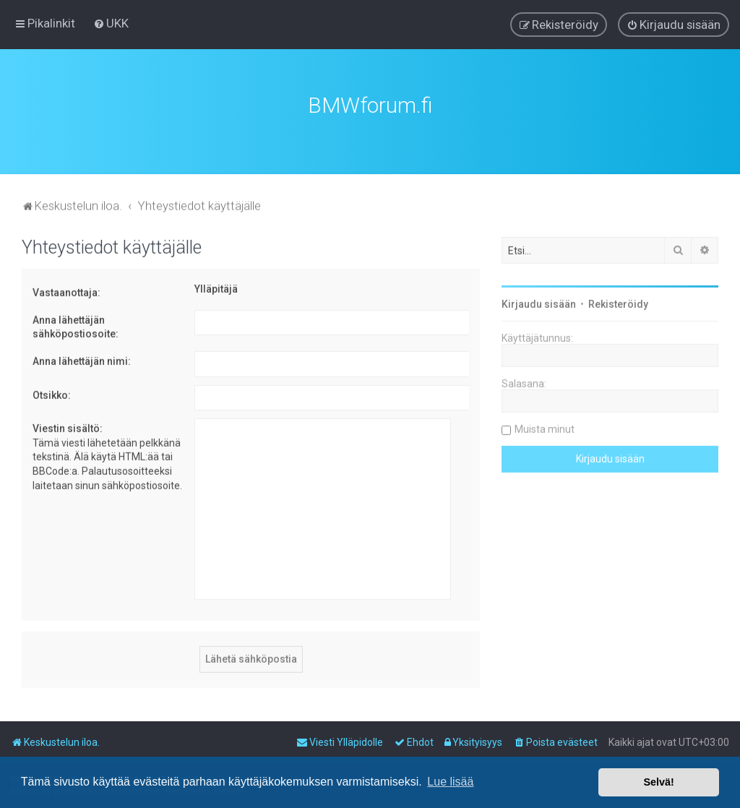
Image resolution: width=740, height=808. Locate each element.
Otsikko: (52, 391)
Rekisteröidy (618, 300)
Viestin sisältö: (68, 425)
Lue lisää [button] (450, 781)
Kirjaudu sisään (539, 300)
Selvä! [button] (658, 782)
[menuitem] (111, 22)
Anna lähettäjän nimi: (82, 358)
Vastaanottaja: (66, 289)
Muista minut (545, 425)
